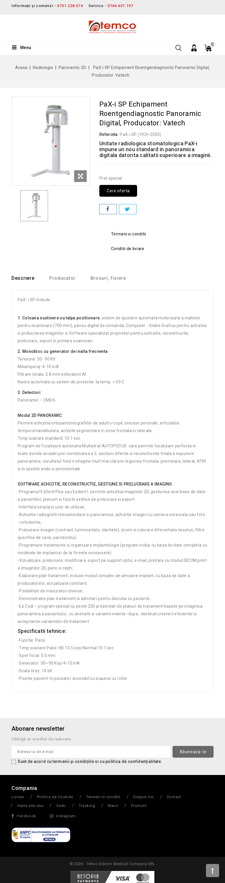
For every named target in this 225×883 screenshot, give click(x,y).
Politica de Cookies (55, 797)
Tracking (87, 805)
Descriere (22, 278)
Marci (113, 805)
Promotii (139, 805)
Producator (63, 278)
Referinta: (109, 134)
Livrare (17, 797)
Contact (174, 797)
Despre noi (143, 797)
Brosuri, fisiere (109, 278)
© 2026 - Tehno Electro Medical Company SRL (112, 864)
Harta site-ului (30, 805)
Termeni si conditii (103, 797)
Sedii (61, 805)
